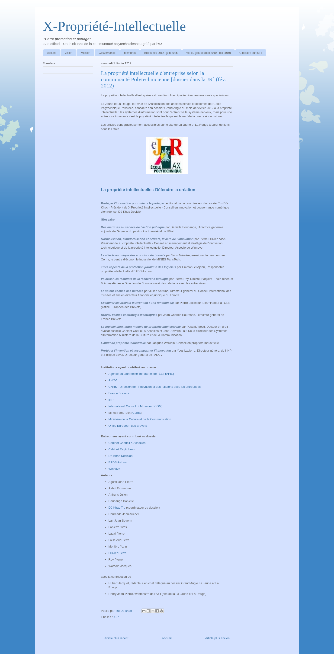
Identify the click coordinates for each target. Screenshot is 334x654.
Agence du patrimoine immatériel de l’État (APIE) (141, 373)
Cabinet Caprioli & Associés (127, 443)
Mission (85, 52)
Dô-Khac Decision (121, 456)
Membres (130, 52)
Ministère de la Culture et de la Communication (140, 419)
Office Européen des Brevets (128, 425)
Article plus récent (116, 638)
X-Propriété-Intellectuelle (114, 26)
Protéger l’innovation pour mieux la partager (132, 203)
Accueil (51, 52)
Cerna (136, 412)
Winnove (115, 469)
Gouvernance (107, 52)
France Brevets (119, 393)
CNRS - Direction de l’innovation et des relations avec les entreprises (155, 386)
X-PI (116, 617)
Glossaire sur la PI (250, 52)
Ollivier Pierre (118, 553)
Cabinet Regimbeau (122, 449)
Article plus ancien (217, 638)
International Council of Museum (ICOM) (136, 406)
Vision (68, 52)
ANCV (113, 380)
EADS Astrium (118, 462)
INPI (112, 399)
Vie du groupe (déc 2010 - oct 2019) (208, 52)
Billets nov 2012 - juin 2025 (161, 52)
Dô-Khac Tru (117, 507)
